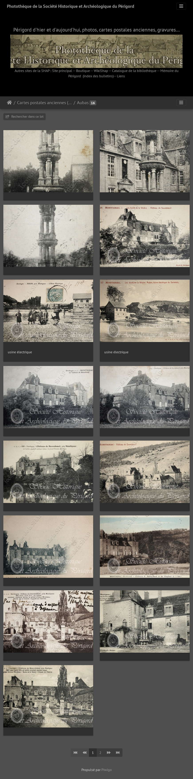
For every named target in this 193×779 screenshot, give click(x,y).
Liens (121, 76)
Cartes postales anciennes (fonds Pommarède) (44, 102)
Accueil (9, 102)
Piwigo (106, 769)
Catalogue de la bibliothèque (134, 70)
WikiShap (101, 70)
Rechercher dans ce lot (24, 116)
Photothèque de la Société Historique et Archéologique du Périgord (70, 6)
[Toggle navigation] (181, 6)
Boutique (83, 70)
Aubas (83, 102)
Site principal (62, 70)
